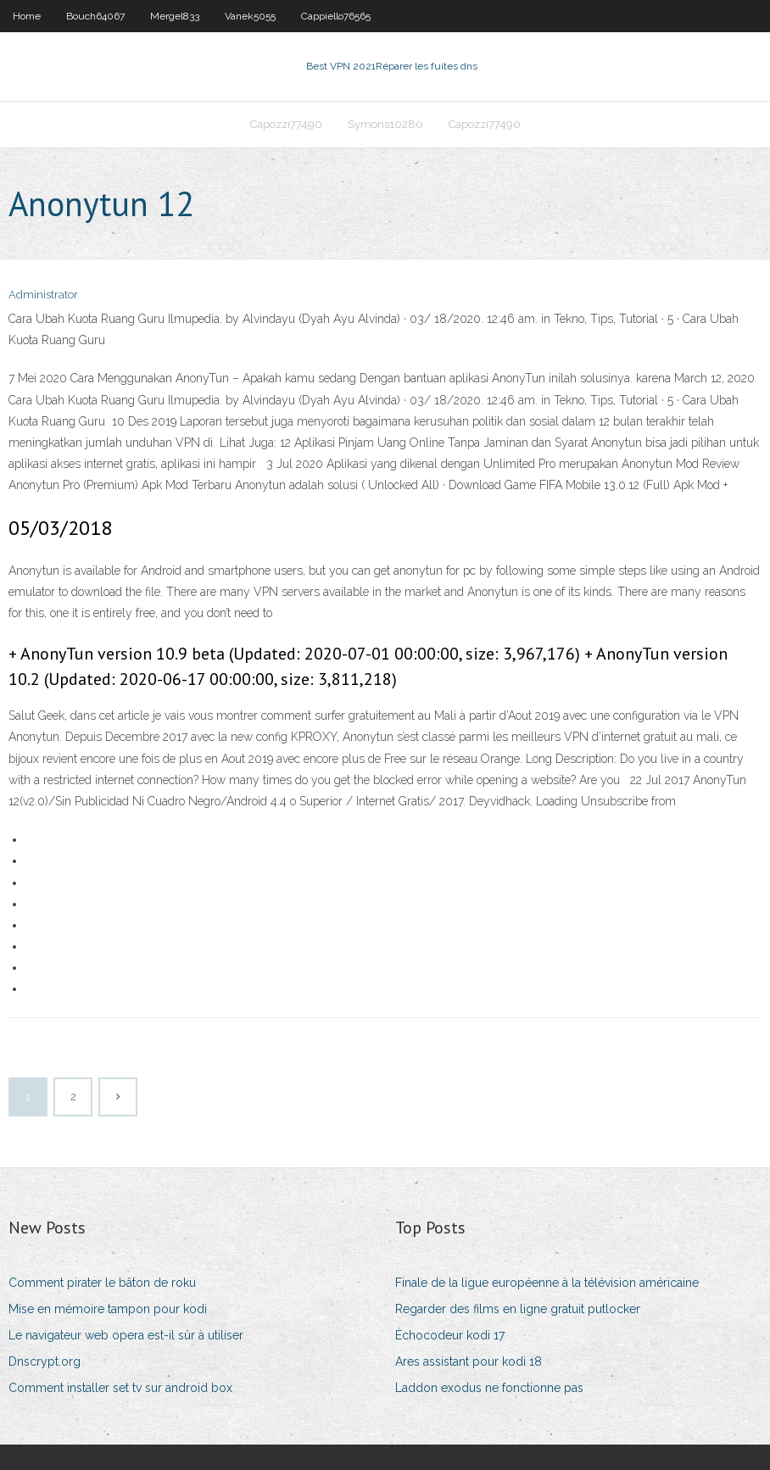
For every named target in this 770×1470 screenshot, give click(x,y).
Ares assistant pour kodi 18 (468, 1361)
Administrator (43, 294)
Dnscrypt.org (44, 1361)
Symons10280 (385, 124)
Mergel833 (174, 16)
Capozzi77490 (286, 124)
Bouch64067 (95, 16)
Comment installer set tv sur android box (120, 1388)
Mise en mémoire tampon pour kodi (107, 1309)
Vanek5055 (250, 16)
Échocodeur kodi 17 (450, 1335)
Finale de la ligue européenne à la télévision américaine (547, 1282)
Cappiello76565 (336, 16)
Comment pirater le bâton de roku (102, 1282)
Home (27, 16)
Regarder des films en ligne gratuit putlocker (517, 1309)
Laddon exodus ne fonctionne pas (489, 1388)
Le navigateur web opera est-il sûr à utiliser (125, 1335)
